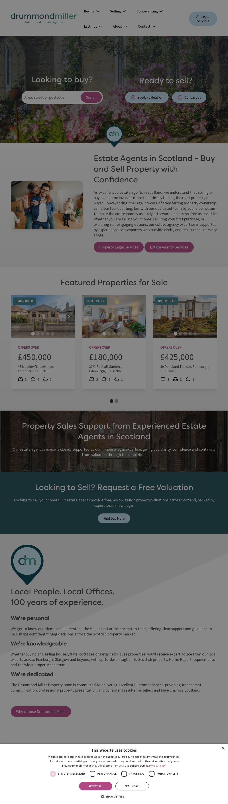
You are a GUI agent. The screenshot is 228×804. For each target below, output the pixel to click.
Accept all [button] (95, 786)
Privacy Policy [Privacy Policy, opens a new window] (157, 765)
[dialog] (114, 774)
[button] (114, 796)
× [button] (223, 748)
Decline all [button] (132, 786)
